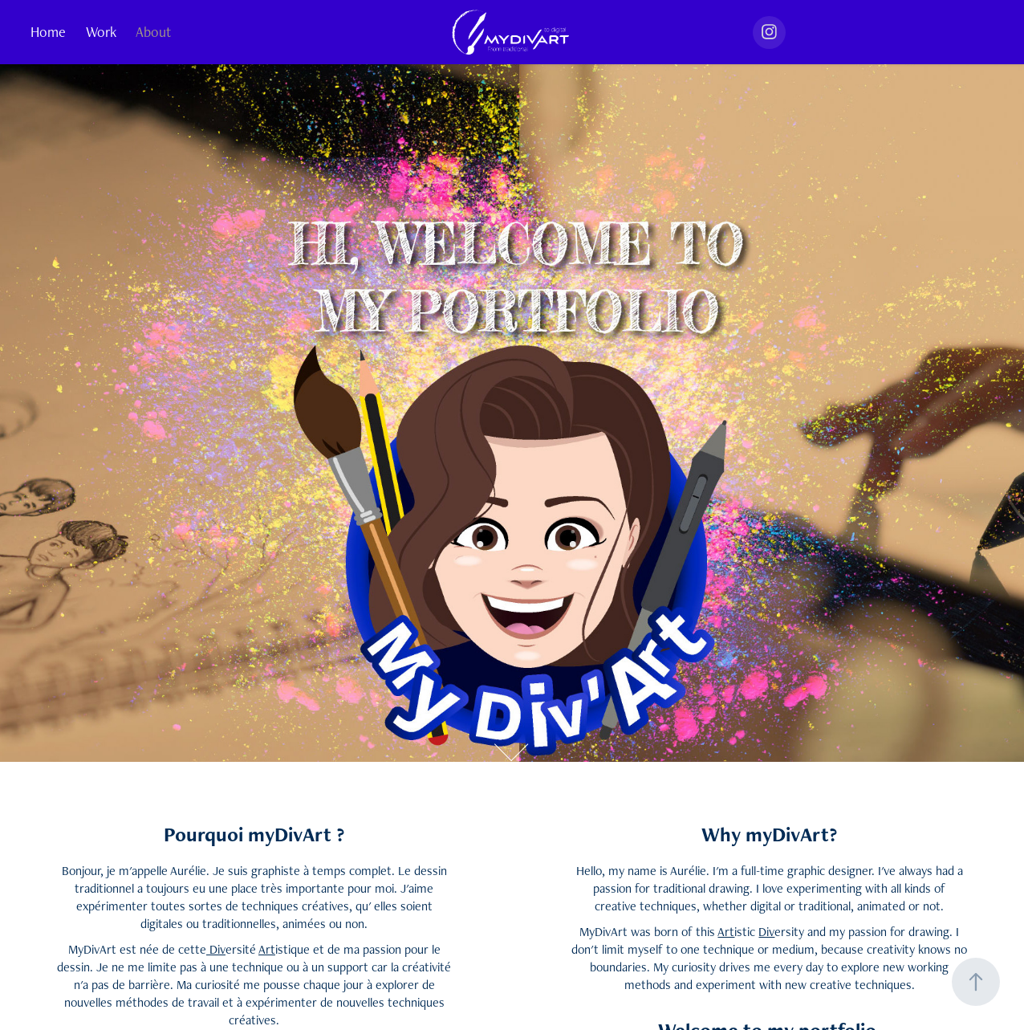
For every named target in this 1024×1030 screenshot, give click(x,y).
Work (101, 31)
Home (48, 31)
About (153, 31)
